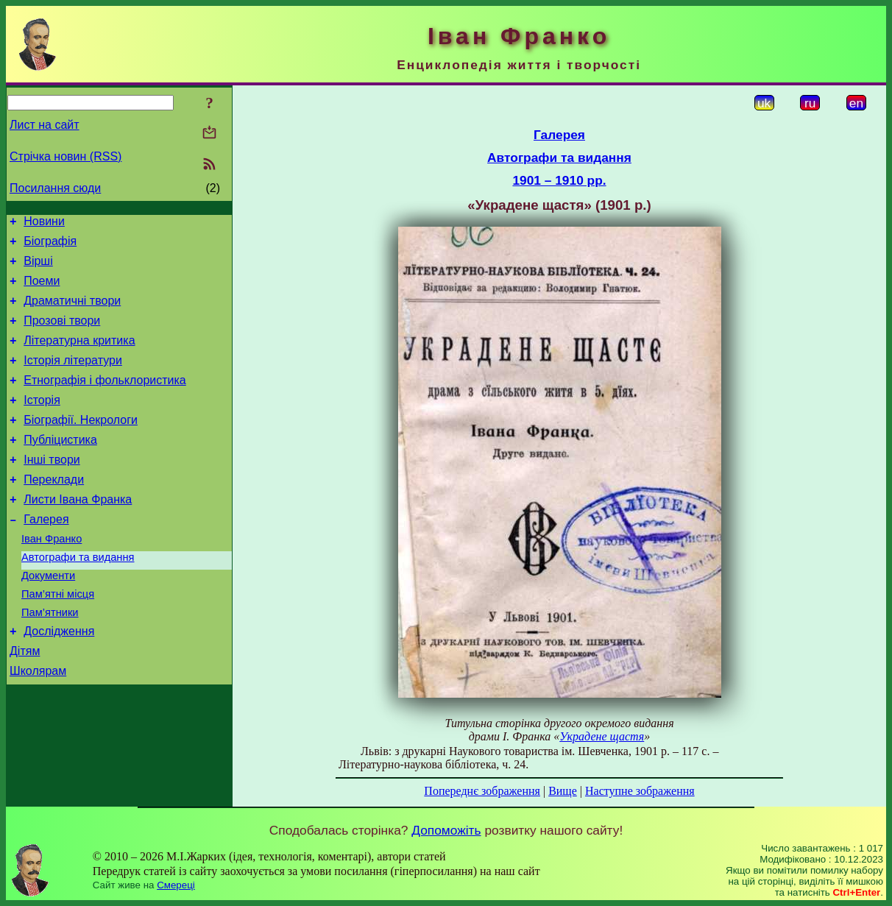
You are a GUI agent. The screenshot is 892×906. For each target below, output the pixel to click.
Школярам (38, 724)
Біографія (50, 245)
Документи (48, 617)
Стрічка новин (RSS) (65, 156)
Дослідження (59, 679)
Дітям (25, 702)
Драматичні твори (72, 311)
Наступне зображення (640, 791)
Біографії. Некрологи (81, 444)
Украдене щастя (601, 736)
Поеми (42, 289)
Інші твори (52, 488)
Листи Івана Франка (78, 532)
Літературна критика (79, 356)
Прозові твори (62, 334)
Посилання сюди (55, 188)
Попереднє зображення (482, 791)
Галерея (46, 554)
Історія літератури (73, 378)
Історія (42, 422)
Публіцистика (60, 466)
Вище (562, 791)
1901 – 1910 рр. (559, 180)
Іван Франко (51, 576)
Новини (44, 223)
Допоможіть (446, 830)
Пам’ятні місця (57, 638)
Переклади (54, 510)
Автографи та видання (77, 597)
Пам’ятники (50, 659)
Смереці (176, 885)
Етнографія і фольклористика (105, 400)
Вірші (38, 267)
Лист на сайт (44, 124)
